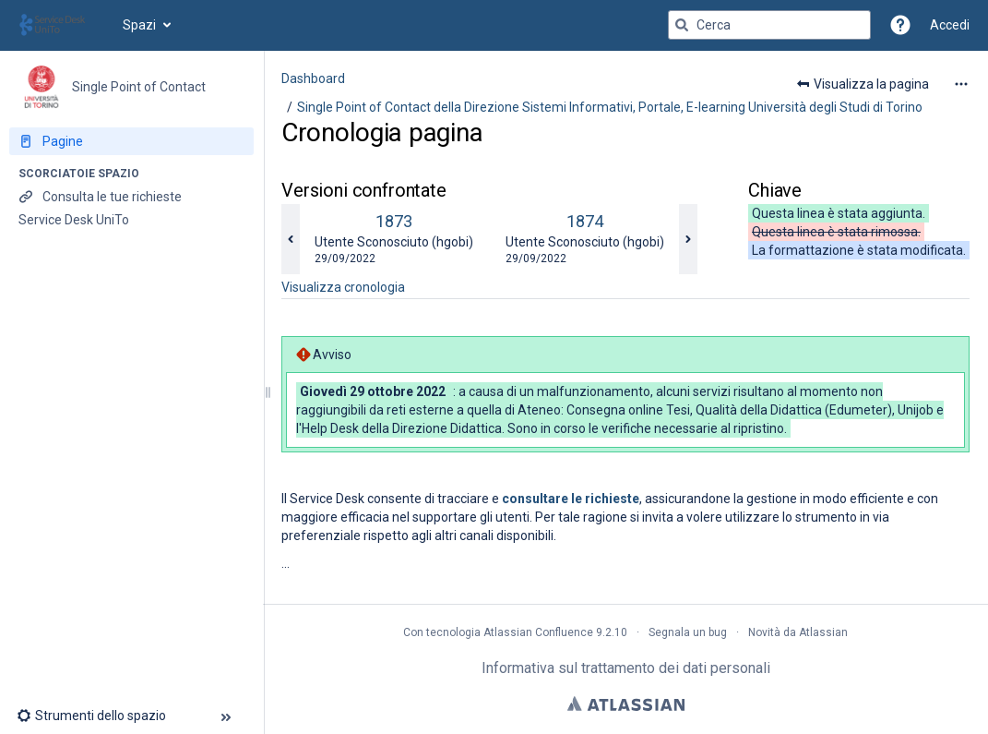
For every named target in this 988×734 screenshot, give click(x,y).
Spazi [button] (139, 25)
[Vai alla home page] (61, 25)
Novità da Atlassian (798, 632)
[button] (900, 25)
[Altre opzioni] (961, 84)
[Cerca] (681, 25)
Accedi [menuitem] (950, 25)
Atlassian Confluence (538, 632)
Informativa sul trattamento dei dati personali (626, 668)
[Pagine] (131, 141)
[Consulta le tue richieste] (131, 197)
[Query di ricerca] (769, 25)
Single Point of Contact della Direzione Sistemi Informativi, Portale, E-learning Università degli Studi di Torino (610, 107)
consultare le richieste (570, 498)
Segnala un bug (688, 632)
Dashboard (313, 78)
